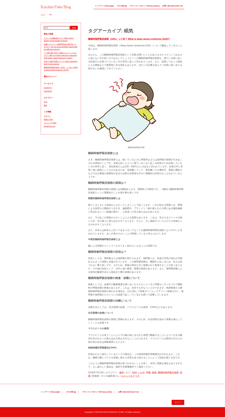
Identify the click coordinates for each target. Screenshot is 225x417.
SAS (134, 372)
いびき (141, 372)
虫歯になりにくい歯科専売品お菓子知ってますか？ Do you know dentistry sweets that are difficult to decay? (60, 46)
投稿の (48, 120)
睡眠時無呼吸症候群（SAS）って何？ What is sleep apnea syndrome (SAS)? (129, 39)
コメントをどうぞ (130, 376)
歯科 (121, 372)
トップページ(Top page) (104, 6)
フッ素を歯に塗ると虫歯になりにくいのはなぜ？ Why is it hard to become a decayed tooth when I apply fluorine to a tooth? (60, 55)
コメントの (50, 123)
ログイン (47, 116)
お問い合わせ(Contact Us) (172, 6)
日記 (45, 102)
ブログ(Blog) (122, 6)
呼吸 (148, 372)
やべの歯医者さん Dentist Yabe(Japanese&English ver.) (56, 6)
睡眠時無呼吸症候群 (168, 372)
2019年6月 (48, 91)
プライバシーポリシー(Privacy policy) (145, 6)
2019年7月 (48, 88)
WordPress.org (49, 126)
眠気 (154, 372)
